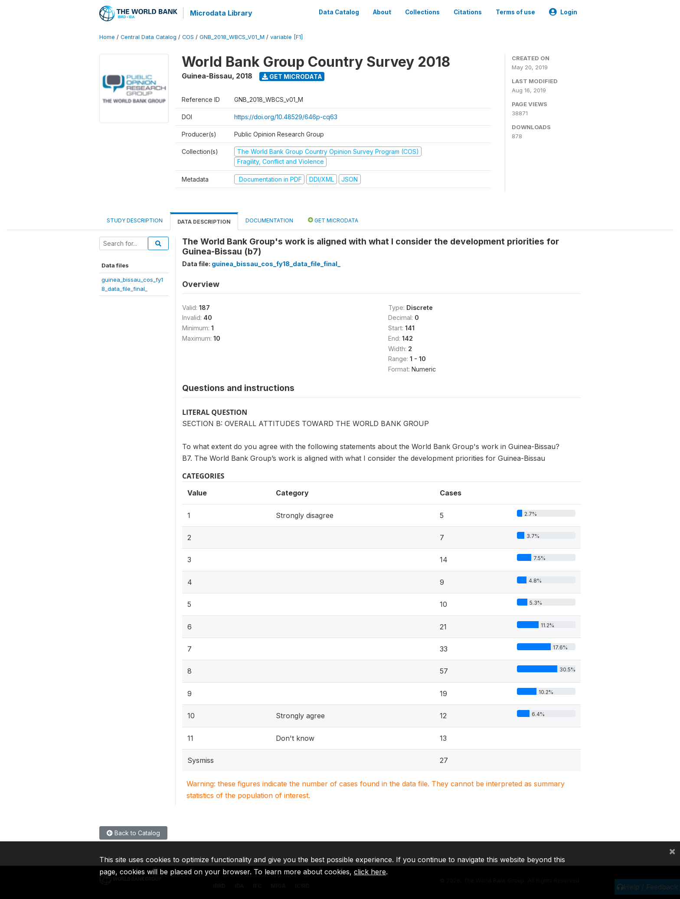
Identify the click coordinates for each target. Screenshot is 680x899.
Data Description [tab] (204, 221)
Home (107, 36)
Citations (468, 12)
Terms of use (515, 12)
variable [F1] (286, 36)
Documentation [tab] (269, 220)
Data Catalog (339, 12)
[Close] (672, 851)
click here (370, 871)
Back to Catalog (133, 832)
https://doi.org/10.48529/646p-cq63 (285, 116)
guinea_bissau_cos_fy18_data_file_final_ (276, 263)
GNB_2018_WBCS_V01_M (232, 36)
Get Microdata (292, 76)
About (382, 12)
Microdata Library (221, 13)
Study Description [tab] (135, 220)
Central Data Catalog (149, 36)
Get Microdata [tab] (333, 219)
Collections (422, 12)
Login (563, 12)
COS (188, 36)
